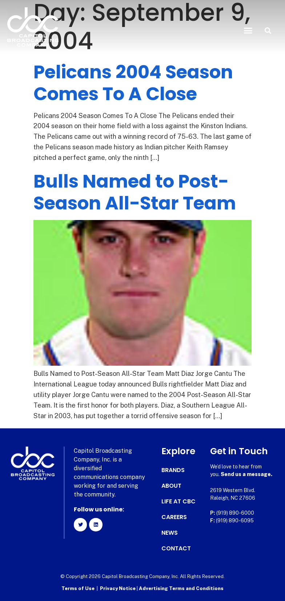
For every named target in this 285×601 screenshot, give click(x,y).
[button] (248, 31)
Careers (174, 517)
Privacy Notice (118, 588)
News (169, 533)
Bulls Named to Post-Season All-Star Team (134, 192)
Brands (173, 470)
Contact (176, 548)
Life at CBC (178, 501)
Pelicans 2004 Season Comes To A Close (133, 83)
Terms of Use (78, 588)
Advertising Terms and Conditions (181, 588)
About (171, 486)
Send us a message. (246, 474)
